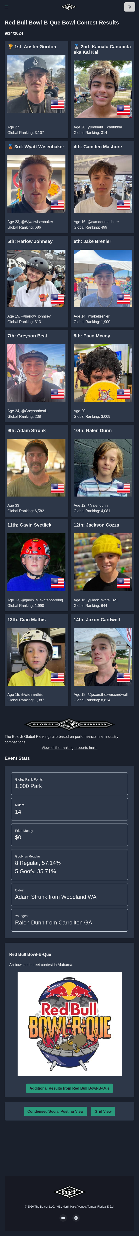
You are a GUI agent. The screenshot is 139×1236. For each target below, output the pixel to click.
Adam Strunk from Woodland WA (55, 897)
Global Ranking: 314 (90, 133)
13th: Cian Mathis (26, 619)
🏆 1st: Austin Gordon (31, 46)
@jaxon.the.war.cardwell (107, 695)
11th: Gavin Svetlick (29, 524)
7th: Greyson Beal (27, 335)
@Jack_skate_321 (102, 600)
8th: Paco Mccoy (92, 335)
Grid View (103, 1111)
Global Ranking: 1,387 (25, 700)
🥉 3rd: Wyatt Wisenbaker (35, 146)
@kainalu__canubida (104, 127)
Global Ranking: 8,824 (92, 700)
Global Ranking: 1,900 (92, 322)
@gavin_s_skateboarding (42, 600)
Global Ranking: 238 (24, 416)
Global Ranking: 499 (90, 227)
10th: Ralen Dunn (93, 430)
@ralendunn (97, 505)
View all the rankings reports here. (70, 748)
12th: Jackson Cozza (96, 524)
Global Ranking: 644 (90, 606)
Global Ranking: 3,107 (25, 133)
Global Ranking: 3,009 (92, 416)
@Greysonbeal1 (34, 411)
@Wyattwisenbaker (37, 222)
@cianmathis (32, 695)
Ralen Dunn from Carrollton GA (53, 922)
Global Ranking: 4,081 (92, 511)
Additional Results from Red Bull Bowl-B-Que (70, 1088)
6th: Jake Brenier (92, 241)
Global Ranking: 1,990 (25, 606)
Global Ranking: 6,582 (25, 511)
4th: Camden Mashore (98, 146)
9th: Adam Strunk (26, 430)
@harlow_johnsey (36, 316)
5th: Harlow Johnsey (30, 241)
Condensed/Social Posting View (55, 1111)
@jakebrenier (98, 316)
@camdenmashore (103, 222)
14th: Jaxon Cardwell (97, 619)
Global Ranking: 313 (24, 322)
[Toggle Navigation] (6, 7)
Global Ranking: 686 (24, 227)
